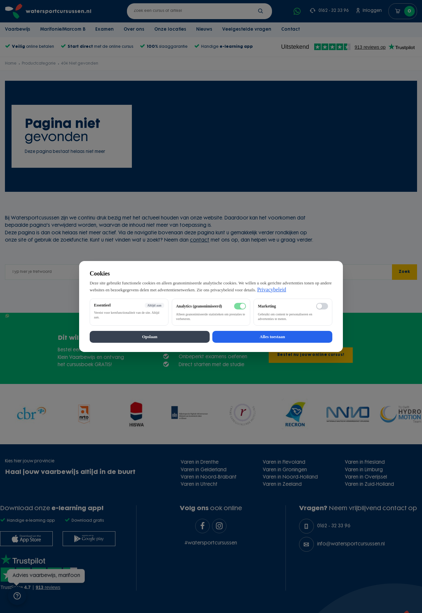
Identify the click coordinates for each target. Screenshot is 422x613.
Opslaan (149, 336)
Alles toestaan (272, 336)
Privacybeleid (271, 289)
